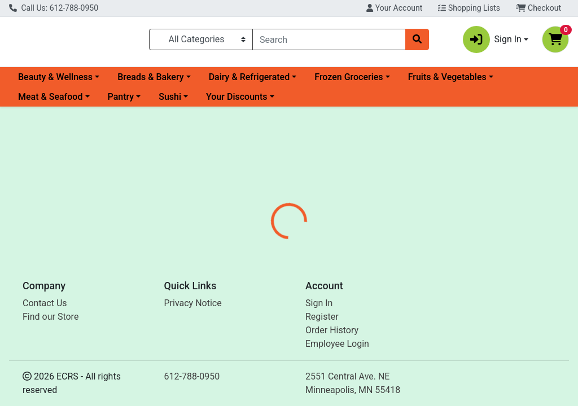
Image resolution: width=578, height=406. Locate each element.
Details (271, 273)
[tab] (271, 273)
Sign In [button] (492, 41)
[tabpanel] (409, 326)
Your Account (394, 7)
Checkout (538, 7)
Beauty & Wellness (55, 81)
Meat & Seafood (50, 101)
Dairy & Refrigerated (249, 81)
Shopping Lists (469, 7)
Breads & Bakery (150, 81)
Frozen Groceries (348, 81)
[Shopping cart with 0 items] (555, 41)
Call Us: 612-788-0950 (53, 7)
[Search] (329, 41)
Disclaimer (321, 273)
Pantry (121, 101)
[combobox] (329, 41)
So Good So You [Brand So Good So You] (384, 315)
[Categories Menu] (201, 41)
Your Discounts (236, 101)
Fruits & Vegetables (447, 81)
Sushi (170, 101)
